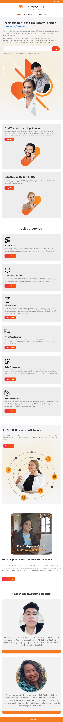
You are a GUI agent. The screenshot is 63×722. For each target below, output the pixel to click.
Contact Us (41, 14)
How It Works (29, 14)
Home (19, 14)
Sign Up (53, 1)
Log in (58, 1)
